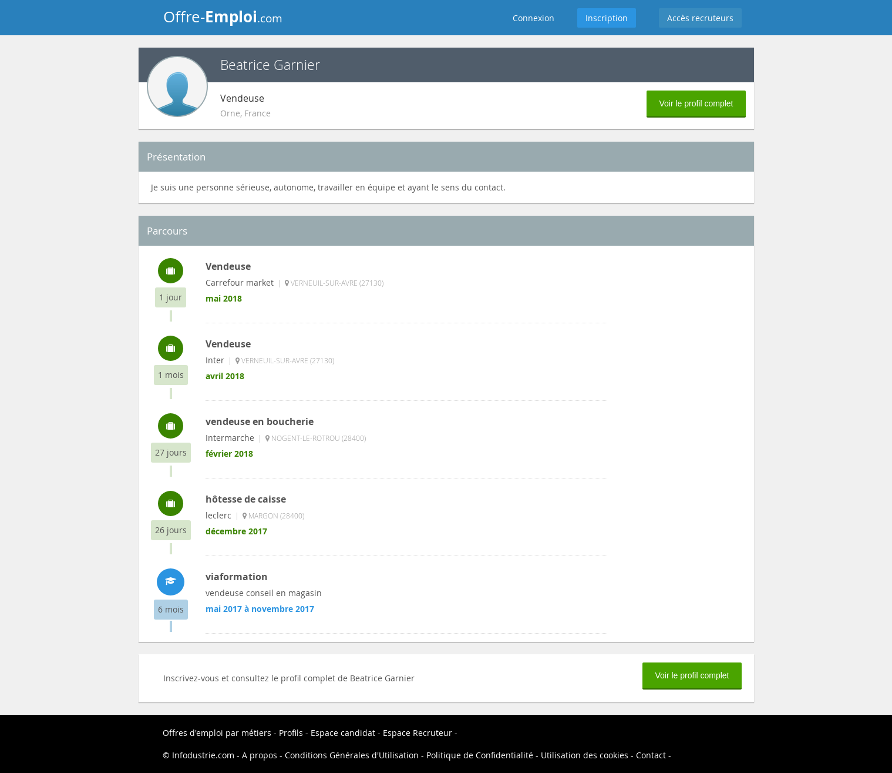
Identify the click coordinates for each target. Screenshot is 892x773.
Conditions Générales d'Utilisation (352, 755)
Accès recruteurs (700, 18)
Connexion (533, 18)
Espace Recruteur (417, 732)
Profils (291, 732)
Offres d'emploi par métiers (217, 732)
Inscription (606, 18)
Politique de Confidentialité (479, 755)
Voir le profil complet (696, 103)
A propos (259, 755)
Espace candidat (343, 732)
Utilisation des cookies (584, 755)
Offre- (222, 16)
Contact (651, 755)
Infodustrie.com (203, 755)
